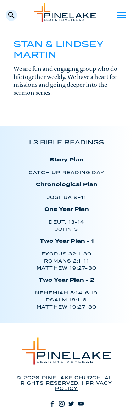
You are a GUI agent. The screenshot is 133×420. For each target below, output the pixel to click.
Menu (121, 15)
